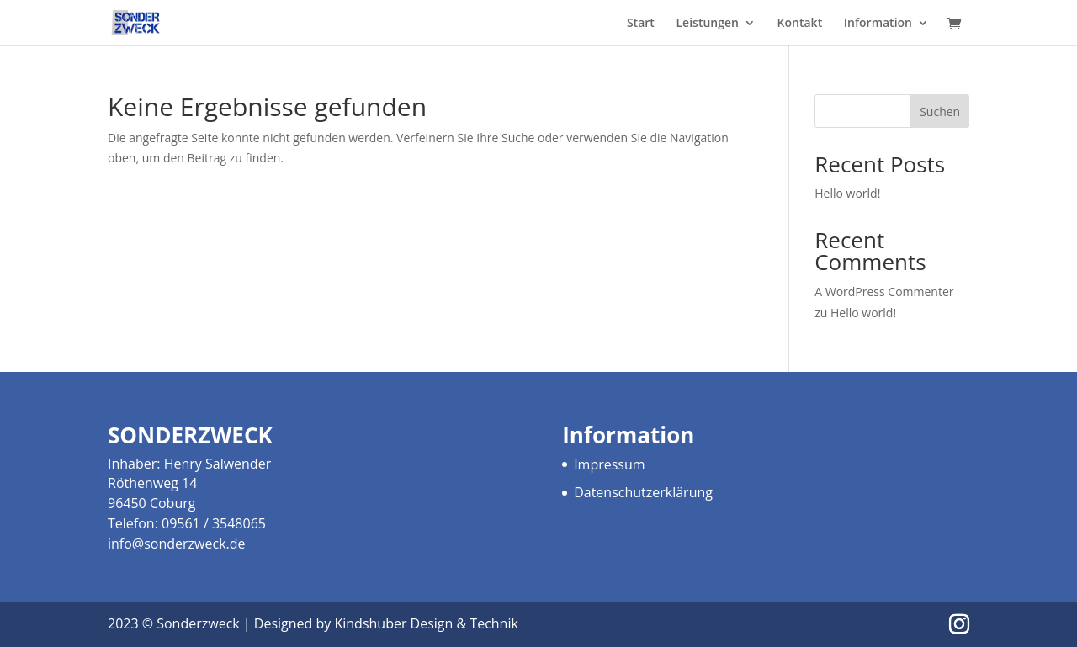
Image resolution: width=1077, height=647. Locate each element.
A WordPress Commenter (883, 292)
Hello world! (847, 193)
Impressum (609, 464)
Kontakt (800, 23)
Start (641, 23)
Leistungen (707, 23)
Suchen (940, 111)
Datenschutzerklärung (643, 492)
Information (878, 23)
